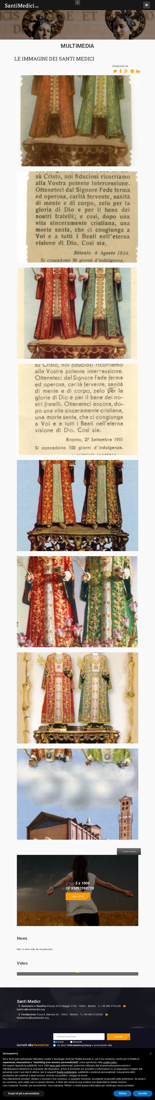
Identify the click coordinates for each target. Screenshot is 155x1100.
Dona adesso (78, 896)
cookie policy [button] (110, 1062)
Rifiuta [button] (122, 1093)
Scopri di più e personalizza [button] (23, 1093)
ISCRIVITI (119, 1036)
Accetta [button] (142, 1093)
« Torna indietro (129, 851)
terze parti (55, 1065)
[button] (150, 1053)
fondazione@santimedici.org (33, 1017)
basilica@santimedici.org (31, 1009)
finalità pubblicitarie (67, 1072)
